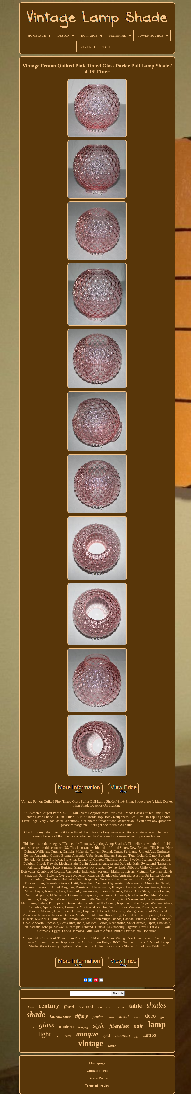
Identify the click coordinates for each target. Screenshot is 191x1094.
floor (112, 1017)
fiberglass (119, 1026)
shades (156, 1005)
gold (106, 1035)
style (99, 1025)
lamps (149, 1035)
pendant (98, 1017)
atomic (136, 1017)
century (49, 1005)
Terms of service (97, 1085)
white (112, 1046)
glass (46, 1025)
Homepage (97, 1063)
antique (87, 1034)
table (135, 1005)
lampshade (60, 1016)
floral (69, 1006)
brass (120, 1007)
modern (66, 1026)
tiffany (81, 1016)
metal (124, 1016)
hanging (83, 1027)
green (164, 1017)
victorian (122, 1035)
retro (68, 1036)
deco (150, 1016)
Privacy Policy (97, 1078)
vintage (90, 1043)
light (44, 1034)
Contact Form (97, 1071)
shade (36, 1014)
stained (86, 1006)
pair (138, 1026)
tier (57, 1036)
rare (31, 1027)
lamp (157, 1024)
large (31, 1007)
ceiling (105, 1007)
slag (136, 1036)
